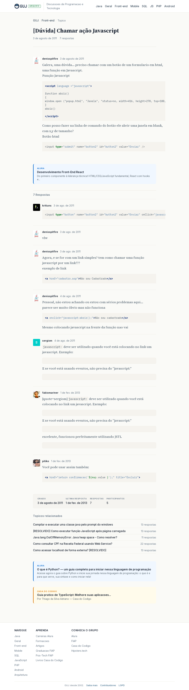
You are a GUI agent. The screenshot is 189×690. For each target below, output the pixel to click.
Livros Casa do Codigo (49, 660)
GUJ (36, 20)
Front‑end (121, 6)
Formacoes (42, 641)
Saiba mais (92, 685)
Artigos (40, 645)
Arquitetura (20, 674)
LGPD (122, 685)
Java (99, 6)
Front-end (48, 20)
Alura (74, 636)
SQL (144, 6)
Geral (108, 6)
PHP (158, 6)
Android (169, 6)
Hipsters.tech (79, 650)
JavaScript (20, 660)
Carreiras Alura (44, 636)
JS (151, 6)
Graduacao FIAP (45, 650)
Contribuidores (108, 685)
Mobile (134, 6)
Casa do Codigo (81, 645)
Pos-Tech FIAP (44, 655)
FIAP (73, 641)
